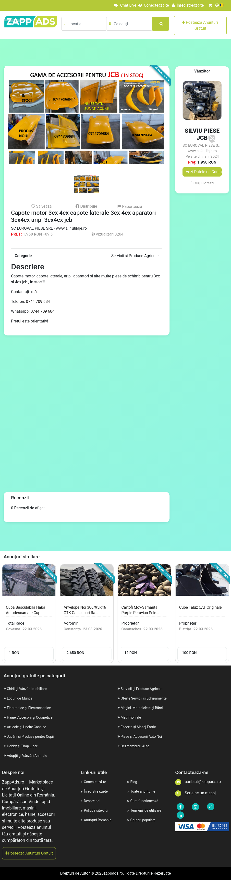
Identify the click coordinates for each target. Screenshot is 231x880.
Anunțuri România (98, 820)
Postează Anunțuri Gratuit (200, 25)
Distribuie (86, 206)
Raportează (129, 206)
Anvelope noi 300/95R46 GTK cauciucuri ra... (78, 612)
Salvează (41, 206)
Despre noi (91, 800)
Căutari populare (143, 820)
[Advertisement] (115, 52)
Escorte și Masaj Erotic (140, 727)
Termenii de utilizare (146, 810)
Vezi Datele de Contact (204, 171)
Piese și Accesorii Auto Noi (144, 736)
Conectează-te (150, 5)
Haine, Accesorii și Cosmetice (33, 717)
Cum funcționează (144, 800)
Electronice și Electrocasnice (32, 707)
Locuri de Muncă (21, 698)
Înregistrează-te (186, 5)
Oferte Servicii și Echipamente (147, 698)
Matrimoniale (132, 717)
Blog (132, 781)
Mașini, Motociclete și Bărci (144, 707)
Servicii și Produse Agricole (144, 688)
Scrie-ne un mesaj (195, 793)
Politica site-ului (96, 810)
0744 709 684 (38, 301)
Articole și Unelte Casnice (29, 727)
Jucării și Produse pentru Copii (33, 736)
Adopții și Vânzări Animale (29, 755)
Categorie (23, 255)
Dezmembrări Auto (137, 746)
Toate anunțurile (142, 791)
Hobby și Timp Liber (24, 746)
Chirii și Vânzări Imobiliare (29, 688)
